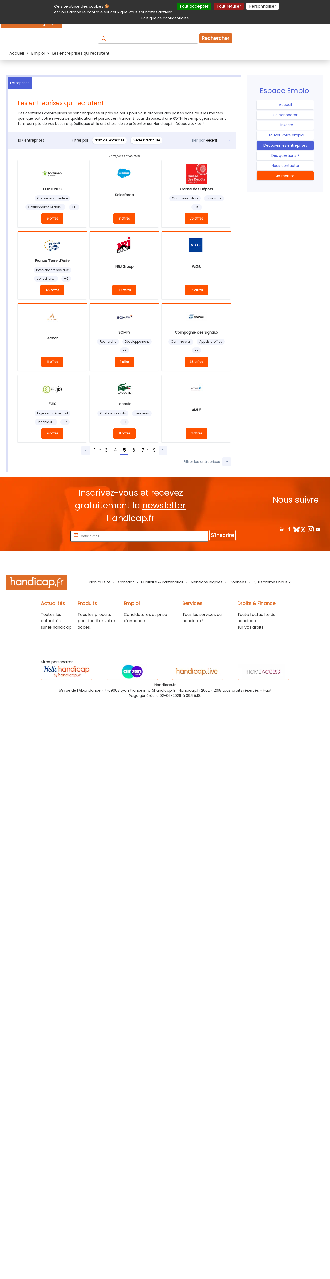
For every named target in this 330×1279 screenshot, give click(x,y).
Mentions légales (207, 582)
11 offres (52, 362)
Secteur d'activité (146, 140)
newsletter (164, 505)
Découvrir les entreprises (285, 145)
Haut (267, 690)
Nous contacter (285, 165)
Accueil (285, 104)
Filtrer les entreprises (207, 461)
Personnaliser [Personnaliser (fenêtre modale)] (262, 6)
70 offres (196, 218)
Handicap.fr (189, 690)
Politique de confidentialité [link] (165, 18)
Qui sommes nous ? (272, 582)
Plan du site (100, 582)
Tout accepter (194, 6)
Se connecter (285, 114)
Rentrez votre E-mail (49, 536)
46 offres (52, 290)
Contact (126, 582)
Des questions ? (285, 155)
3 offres (124, 218)
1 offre (124, 362)
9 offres (52, 218)
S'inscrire (285, 125)
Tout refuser (229, 6)
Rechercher (215, 38)
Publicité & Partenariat (162, 582)
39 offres (124, 290)
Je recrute (285, 175)
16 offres (196, 290)
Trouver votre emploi (285, 135)
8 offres (124, 433)
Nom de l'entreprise (109, 140)
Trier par (197, 140)
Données (238, 582)
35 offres (196, 362)
